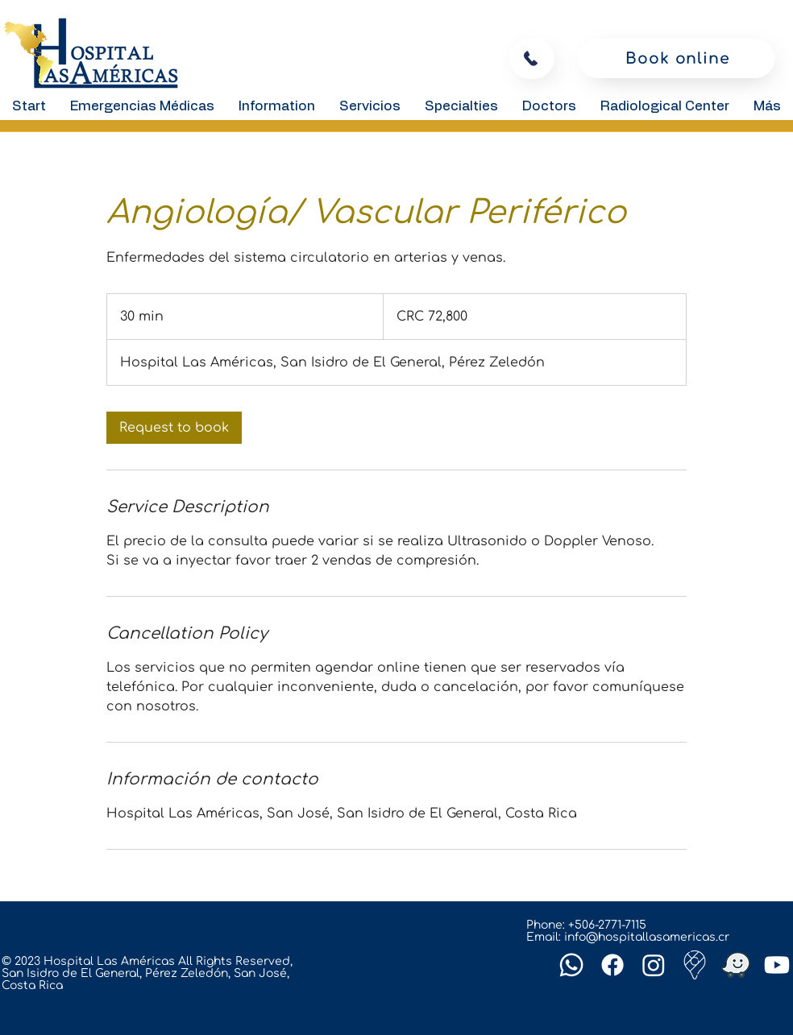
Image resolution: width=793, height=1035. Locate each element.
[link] (174, 428)
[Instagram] (653, 964)
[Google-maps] (694, 964)
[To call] (531, 58)
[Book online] (676, 58)
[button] (276, 106)
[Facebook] (612, 964)
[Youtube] (776, 964)
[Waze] (735, 964)
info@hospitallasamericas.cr (646, 937)
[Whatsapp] (571, 964)
